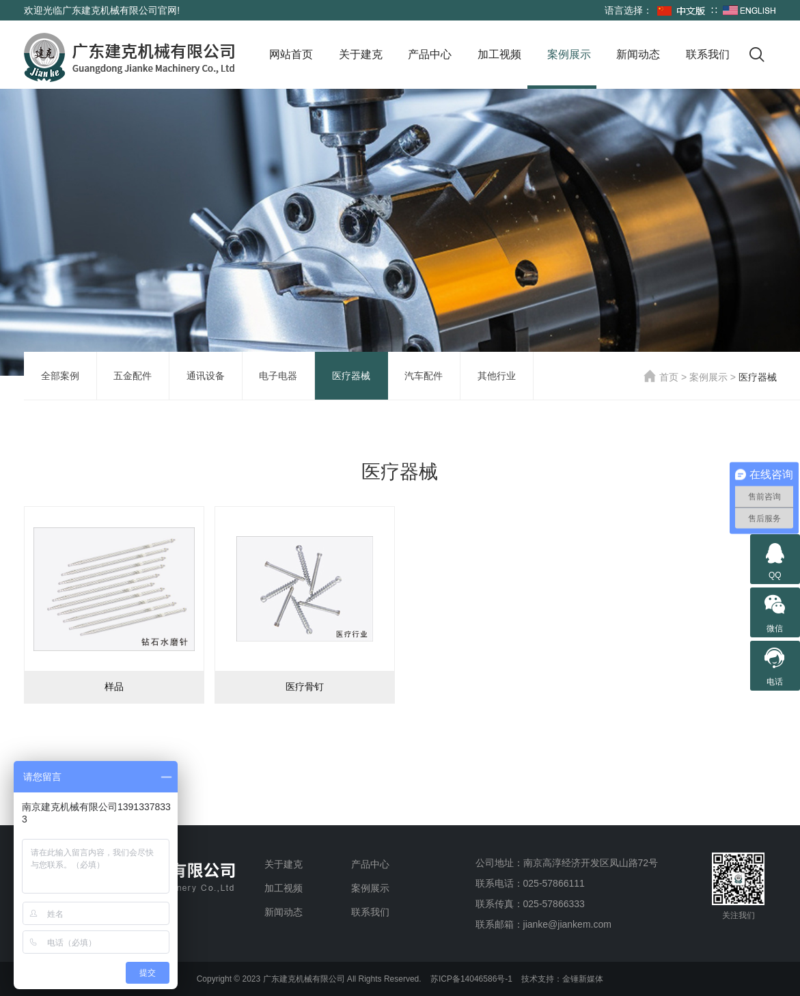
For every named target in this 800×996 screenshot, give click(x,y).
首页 (661, 377)
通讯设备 (206, 375)
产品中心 (430, 54)
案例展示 (569, 54)
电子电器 (278, 375)
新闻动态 (638, 54)
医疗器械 (351, 375)
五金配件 (132, 375)
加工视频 (499, 54)
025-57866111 (554, 883)
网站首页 (291, 54)
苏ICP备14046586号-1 (471, 979)
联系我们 (708, 54)
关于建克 (361, 54)
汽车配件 (423, 375)
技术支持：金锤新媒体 (562, 979)
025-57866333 (554, 903)
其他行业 (497, 375)
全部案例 (60, 375)
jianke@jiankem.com (567, 924)
